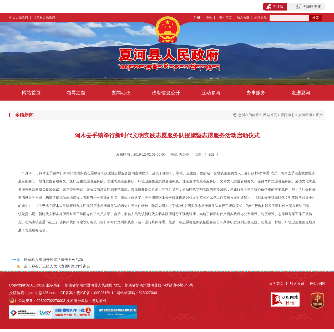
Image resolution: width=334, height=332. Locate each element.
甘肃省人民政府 (44, 17)
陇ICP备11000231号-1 (95, 293)
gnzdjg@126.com (42, 293)
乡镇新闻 (305, 115)
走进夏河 (300, 92)
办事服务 (255, 92)
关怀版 (275, 6)
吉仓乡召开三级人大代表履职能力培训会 (57, 266)
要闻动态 (121, 92)
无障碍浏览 (308, 6)
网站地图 (317, 283)
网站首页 (31, 92)
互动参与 (210, 92)
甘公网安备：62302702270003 (39, 301)
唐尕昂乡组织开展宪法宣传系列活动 (53, 259)
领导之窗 (76, 92)
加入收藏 (243, 17)
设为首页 (225, 17)
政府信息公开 (166, 92)
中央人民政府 (18, 17)
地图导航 (260, 17)
